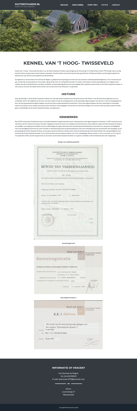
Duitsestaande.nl (29, 6)
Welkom (64, 6)
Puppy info (93, 6)
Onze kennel (78, 6)
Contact (116, 6)
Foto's (105, 6)
